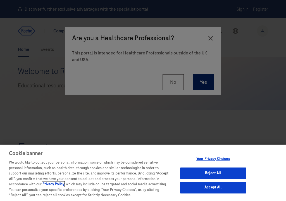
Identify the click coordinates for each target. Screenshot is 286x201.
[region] (143, 173)
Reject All (213, 173)
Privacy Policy (53, 184)
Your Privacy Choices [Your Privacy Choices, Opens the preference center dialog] (213, 158)
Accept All (212, 187)
